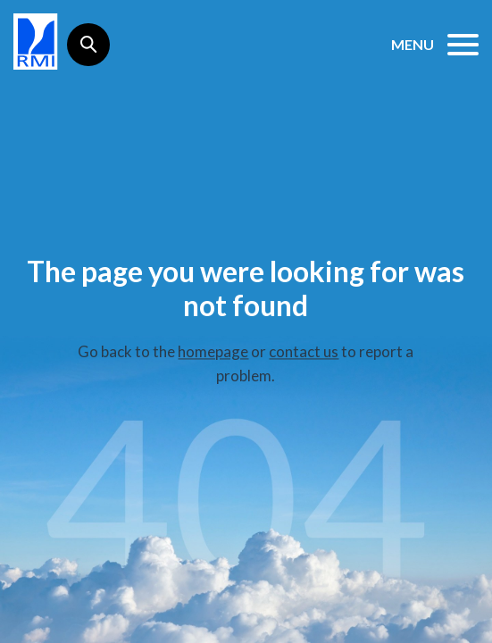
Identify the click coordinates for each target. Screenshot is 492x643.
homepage (213, 351)
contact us (303, 351)
